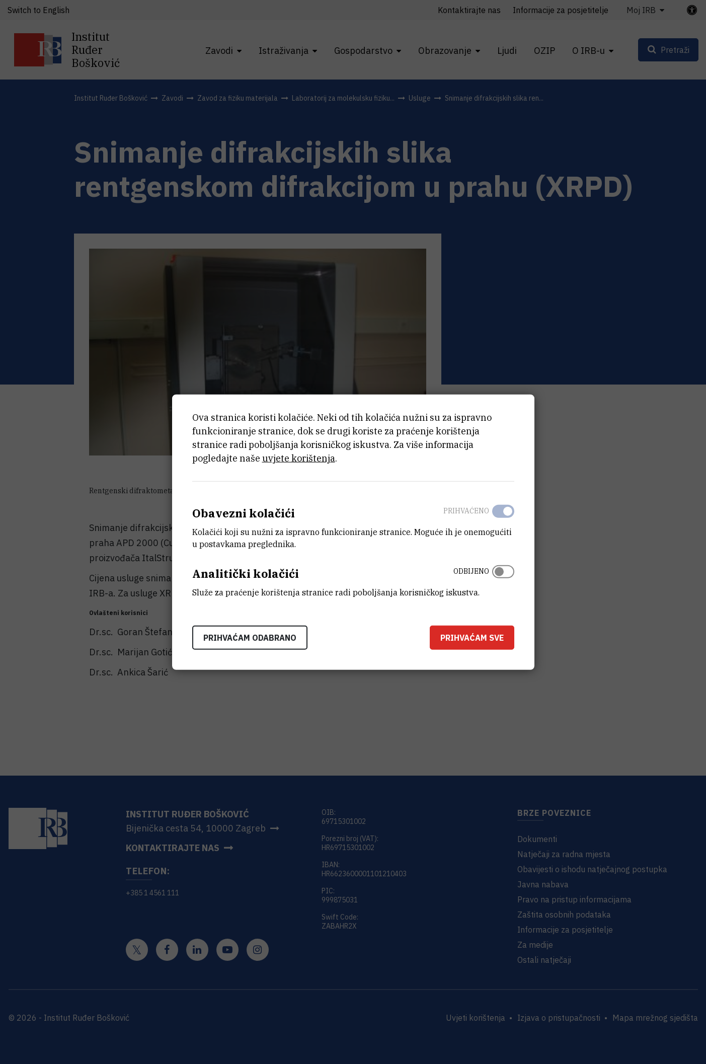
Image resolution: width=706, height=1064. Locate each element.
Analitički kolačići (245, 573)
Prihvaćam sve (472, 637)
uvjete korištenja (298, 458)
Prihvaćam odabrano (249, 637)
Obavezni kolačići (243, 513)
